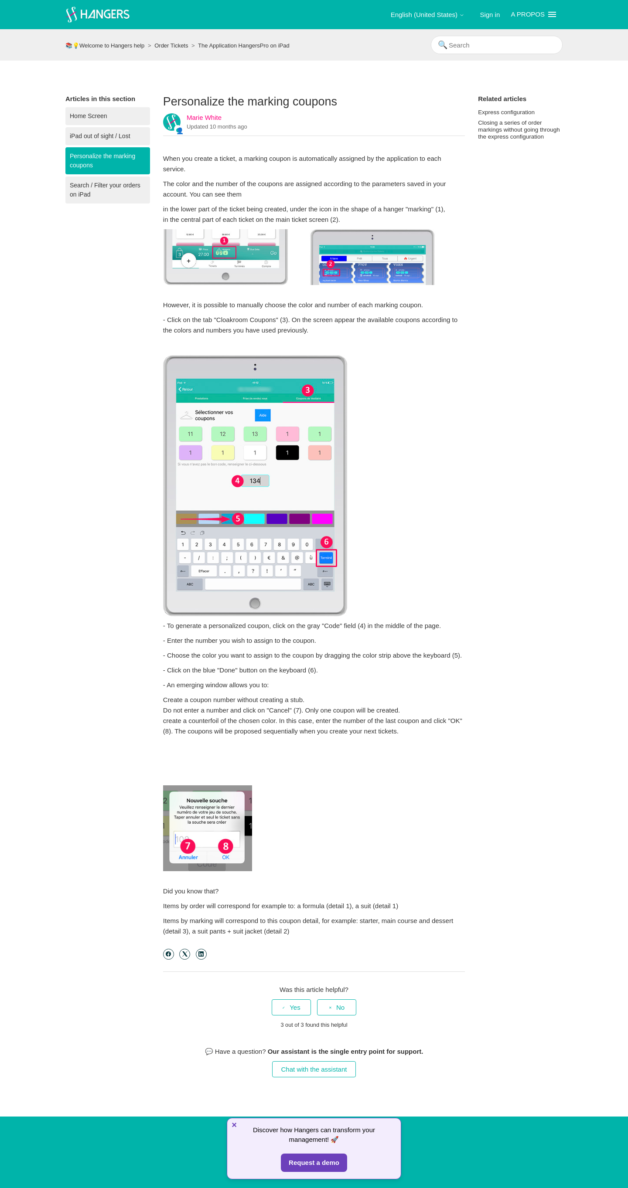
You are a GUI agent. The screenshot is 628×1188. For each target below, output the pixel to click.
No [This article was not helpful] (340, 1007)
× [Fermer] (234, 1125)
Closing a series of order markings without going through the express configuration (519, 129)
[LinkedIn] (201, 954)
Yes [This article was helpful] (295, 1007)
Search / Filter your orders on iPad (105, 190)
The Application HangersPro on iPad (244, 45)
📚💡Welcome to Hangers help (104, 45)
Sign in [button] (490, 14)
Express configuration (506, 112)
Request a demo (314, 1162)
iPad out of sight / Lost (100, 135)
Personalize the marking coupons (102, 161)
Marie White (204, 117)
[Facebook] (168, 954)
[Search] (496, 45)
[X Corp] (184, 954)
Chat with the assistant (314, 1069)
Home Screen (88, 115)
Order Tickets (171, 45)
